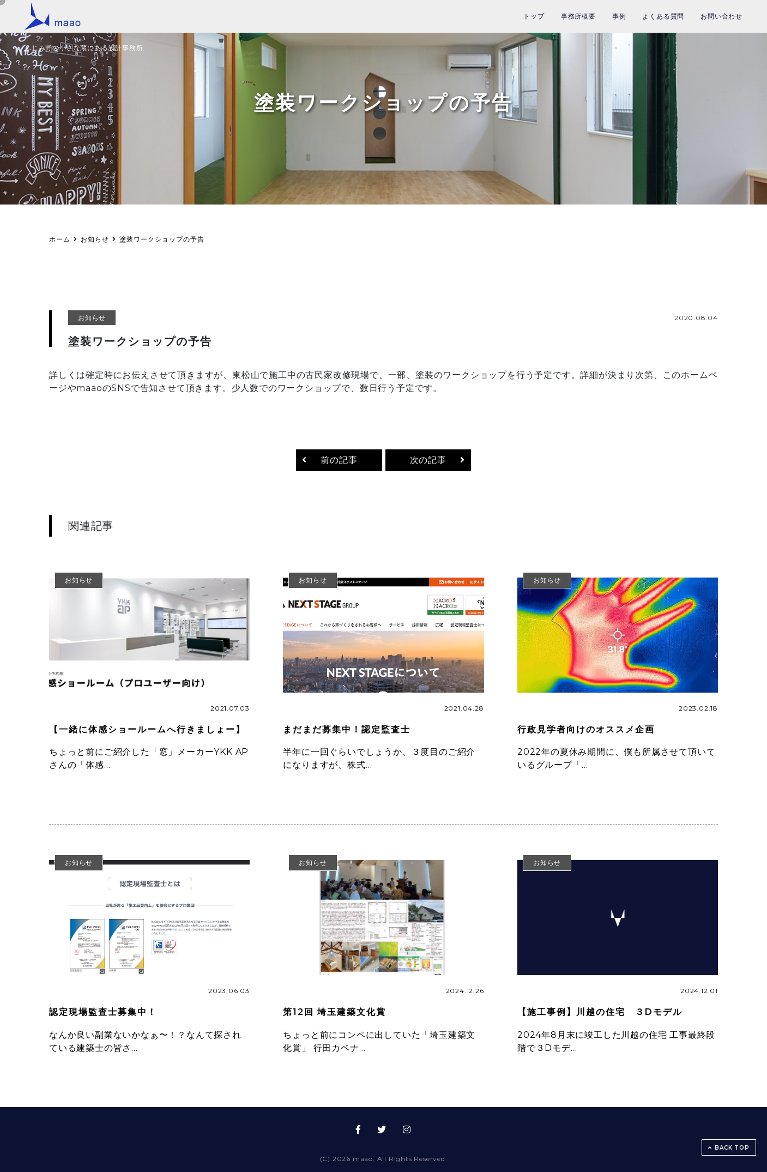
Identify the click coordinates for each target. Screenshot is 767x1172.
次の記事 (428, 460)
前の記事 (339, 460)
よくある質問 (663, 16)
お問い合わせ (721, 16)
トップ (533, 16)
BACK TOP (728, 1147)
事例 (619, 16)
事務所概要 (578, 16)
